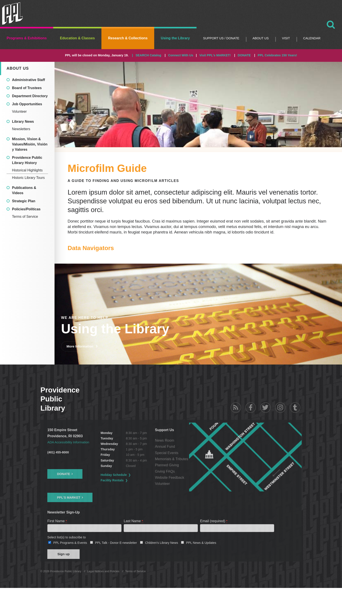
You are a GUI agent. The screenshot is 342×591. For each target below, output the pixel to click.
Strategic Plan (23, 201)
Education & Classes (77, 38)
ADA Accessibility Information (70, 442)
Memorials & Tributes (197, 459)
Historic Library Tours (28, 178)
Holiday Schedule (127, 475)
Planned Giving (193, 465)
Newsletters (21, 129)
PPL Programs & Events (70, 544)
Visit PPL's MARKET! (215, 55)
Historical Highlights (27, 170)
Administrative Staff (28, 80)
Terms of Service (25, 216)
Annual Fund (191, 446)
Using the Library (175, 38)
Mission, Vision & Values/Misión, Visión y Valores (29, 144)
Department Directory (30, 96)
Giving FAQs (190, 471)
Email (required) (214, 521)
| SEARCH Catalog (146, 55)
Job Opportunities (27, 104)
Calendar (311, 38)
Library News (23, 121)
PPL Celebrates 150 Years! (277, 55)
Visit (286, 38)
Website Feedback (195, 477)
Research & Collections (128, 38)
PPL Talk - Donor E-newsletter (116, 544)
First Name (57, 521)
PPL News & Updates (201, 544)
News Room (190, 440)
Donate (63, 474)
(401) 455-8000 (58, 452)
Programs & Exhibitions (27, 38)
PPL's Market (68, 497)
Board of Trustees (27, 88)
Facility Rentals (125, 480)
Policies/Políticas (26, 209)
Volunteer (19, 111)
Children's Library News (161, 544)
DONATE (244, 55)
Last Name (133, 521)
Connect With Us (180, 55)
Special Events (192, 453)
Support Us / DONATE (221, 38)
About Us (261, 38)
